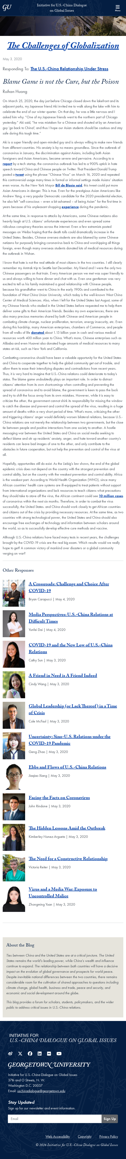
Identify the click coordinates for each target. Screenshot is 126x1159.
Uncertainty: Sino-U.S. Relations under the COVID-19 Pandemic (70, 740)
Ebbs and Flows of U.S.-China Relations (67, 768)
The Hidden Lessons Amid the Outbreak (67, 829)
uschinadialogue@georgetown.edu (41, 1091)
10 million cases (111, 496)
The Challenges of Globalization (63, 47)
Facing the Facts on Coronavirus (59, 798)
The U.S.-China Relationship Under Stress (69, 69)
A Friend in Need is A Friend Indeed (63, 676)
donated (38, 332)
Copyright (84, 1136)
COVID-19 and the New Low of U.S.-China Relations (71, 649)
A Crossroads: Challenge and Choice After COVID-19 (69, 588)
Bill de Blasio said (68, 185)
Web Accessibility (58, 1136)
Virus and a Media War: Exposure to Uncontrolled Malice (63, 893)
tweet (19, 174)
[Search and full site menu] (117, 8)
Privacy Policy (108, 1136)
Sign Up (110, 1118)
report (7, 163)
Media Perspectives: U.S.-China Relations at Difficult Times (71, 618)
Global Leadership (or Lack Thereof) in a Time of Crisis (73, 710)
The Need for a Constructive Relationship (68, 859)
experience (70, 206)
